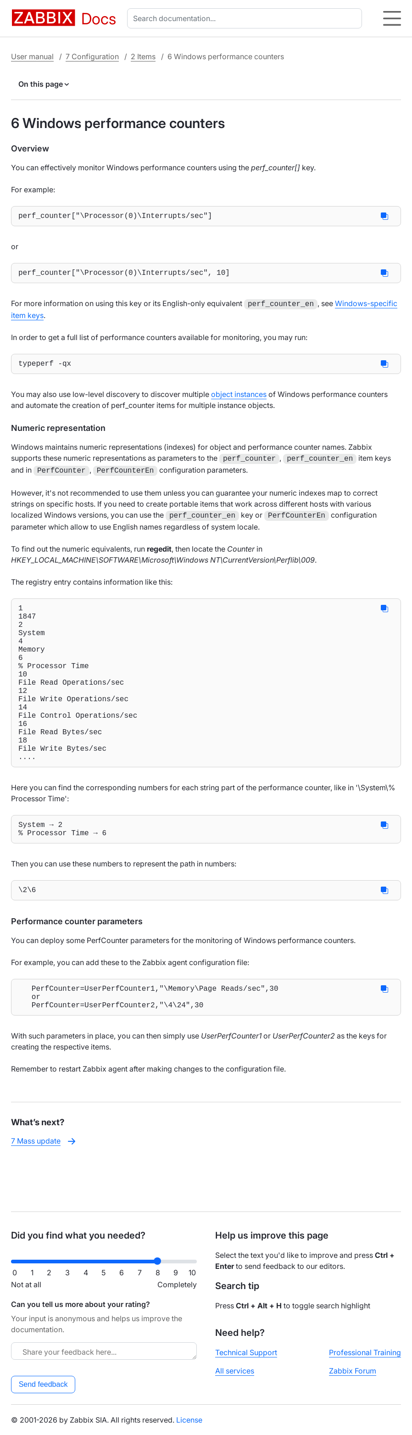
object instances (239, 398)
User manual (32, 56)
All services (234, 1370)
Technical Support (246, 1352)
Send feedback (43, 1384)
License (189, 1419)
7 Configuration (92, 56)
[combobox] (246, 18)
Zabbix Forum (352, 1370)
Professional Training (365, 1352)
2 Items (143, 56)
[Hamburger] (392, 18)
